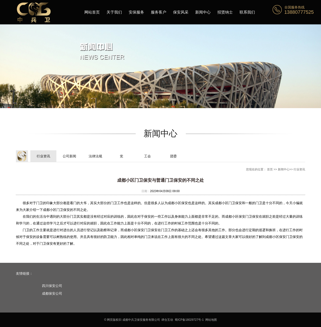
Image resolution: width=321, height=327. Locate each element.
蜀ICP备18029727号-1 (189, 319)
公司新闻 (69, 156)
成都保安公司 (52, 293)
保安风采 (180, 12)
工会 (147, 156)
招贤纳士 (225, 12)
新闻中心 (203, 12)
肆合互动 (167, 319)
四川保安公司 (52, 286)
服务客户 (158, 12)
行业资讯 (43, 156)
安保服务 (136, 12)
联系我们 (247, 12)
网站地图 (211, 319)
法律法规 (95, 156)
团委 (173, 156)
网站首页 (92, 12)
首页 (270, 169)
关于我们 (114, 12)
